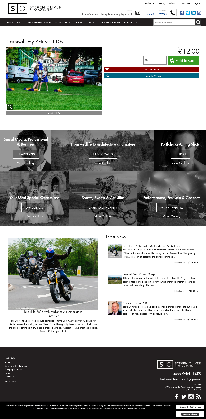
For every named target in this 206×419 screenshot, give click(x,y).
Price (179, 47)
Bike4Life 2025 (130, 22)
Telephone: (162, 10)
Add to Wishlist (153, 75)
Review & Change (190, 414)
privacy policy (103, 405)
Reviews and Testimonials (16, 366)
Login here (186, 3)
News (79, 22)
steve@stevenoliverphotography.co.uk (107, 14)
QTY (146, 60)
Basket (148, 3)
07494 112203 (156, 14)
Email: (130, 10)
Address (197, 384)
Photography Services (39, 22)
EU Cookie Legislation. (74, 405)
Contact (91, 22)
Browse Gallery (63, 22)
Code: (51, 113)
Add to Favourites (153, 69)
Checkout (171, 3)
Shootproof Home (110, 22)
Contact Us (9, 376)
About (20, 22)
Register (197, 3)
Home (10, 22)
